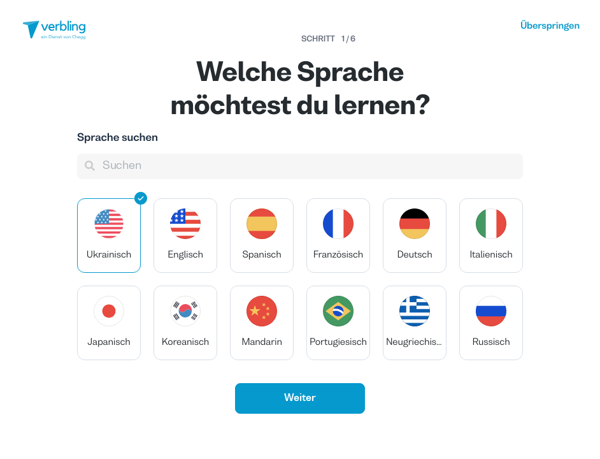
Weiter (300, 398)
